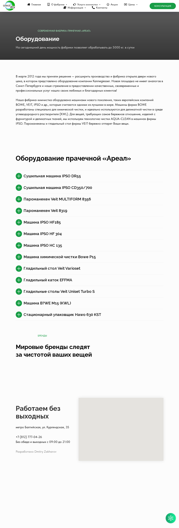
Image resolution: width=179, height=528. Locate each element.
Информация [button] (76, 7)
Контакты (101, 7)
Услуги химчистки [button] (87, 4)
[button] (170, 518)
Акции (114, 4)
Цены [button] (131, 4)
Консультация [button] (162, 6)
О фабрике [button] (58, 4)
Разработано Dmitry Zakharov (36, 497)
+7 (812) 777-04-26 (29, 482)
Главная (36, 4)
